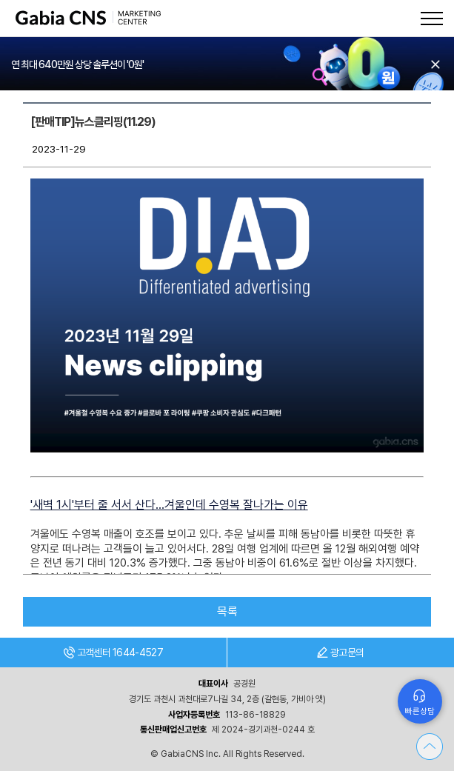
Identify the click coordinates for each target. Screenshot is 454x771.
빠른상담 (420, 711)
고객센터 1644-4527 (113, 652)
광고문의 (340, 652)
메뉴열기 (432, 18)
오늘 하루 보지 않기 (435, 64)
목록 (227, 611)
